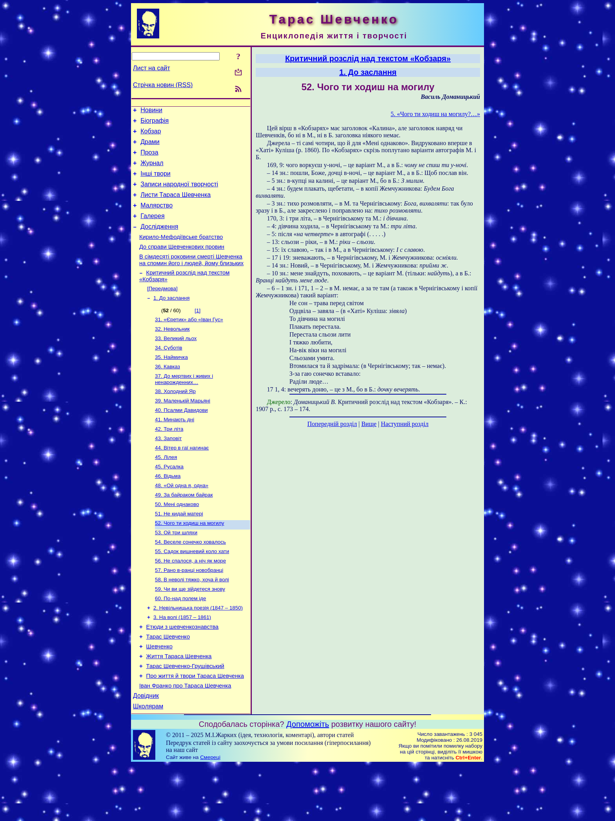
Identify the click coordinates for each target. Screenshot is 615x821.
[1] (197, 331)
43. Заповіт (168, 469)
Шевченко (159, 695)
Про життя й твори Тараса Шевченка (195, 728)
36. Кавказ (167, 392)
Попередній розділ (332, 424)
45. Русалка (169, 499)
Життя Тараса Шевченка (179, 706)
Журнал (151, 170)
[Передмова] (162, 308)
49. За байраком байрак (184, 530)
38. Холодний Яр (175, 418)
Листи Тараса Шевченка (175, 205)
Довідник (146, 750)
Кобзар (150, 134)
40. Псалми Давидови (181, 438)
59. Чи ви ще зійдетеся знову (190, 632)
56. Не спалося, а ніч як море (190, 601)
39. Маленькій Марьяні (182, 428)
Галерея (152, 229)
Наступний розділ (404, 424)
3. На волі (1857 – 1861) (182, 663)
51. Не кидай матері (179, 550)
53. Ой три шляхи (176, 571)
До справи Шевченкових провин (181, 263)
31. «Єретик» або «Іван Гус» (189, 341)
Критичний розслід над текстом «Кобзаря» (368, 58)
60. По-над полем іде (180, 642)
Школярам (148, 762)
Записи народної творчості (179, 193)
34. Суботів (168, 371)
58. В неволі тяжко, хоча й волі (192, 622)
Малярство (156, 217)
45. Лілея (166, 489)
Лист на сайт (151, 68)
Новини (151, 111)
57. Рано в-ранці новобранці (189, 612)
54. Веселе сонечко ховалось (190, 581)
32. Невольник (172, 351)
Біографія (154, 123)
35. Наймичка (171, 381)
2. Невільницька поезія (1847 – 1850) (198, 652)
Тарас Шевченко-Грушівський (185, 717)
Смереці (210, 813)
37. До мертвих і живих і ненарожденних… (184, 405)
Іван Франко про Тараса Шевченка (185, 739)
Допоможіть (307, 780)
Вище (369, 424)
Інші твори (155, 181)
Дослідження (159, 240)
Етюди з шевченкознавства (182, 673)
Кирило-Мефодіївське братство (181, 252)
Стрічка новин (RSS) (163, 85)
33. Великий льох (176, 361)
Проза (149, 158)
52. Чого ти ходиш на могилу (189, 561)
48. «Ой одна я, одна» (181, 520)
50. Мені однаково (177, 540)
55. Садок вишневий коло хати (192, 591)
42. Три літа (169, 459)
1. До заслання (171, 318)
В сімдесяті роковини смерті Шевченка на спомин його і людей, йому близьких (191, 277)
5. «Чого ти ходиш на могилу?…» (435, 114)
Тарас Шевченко (168, 684)
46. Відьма (167, 510)
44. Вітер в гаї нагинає (182, 479)
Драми (150, 146)
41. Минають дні (174, 448)
